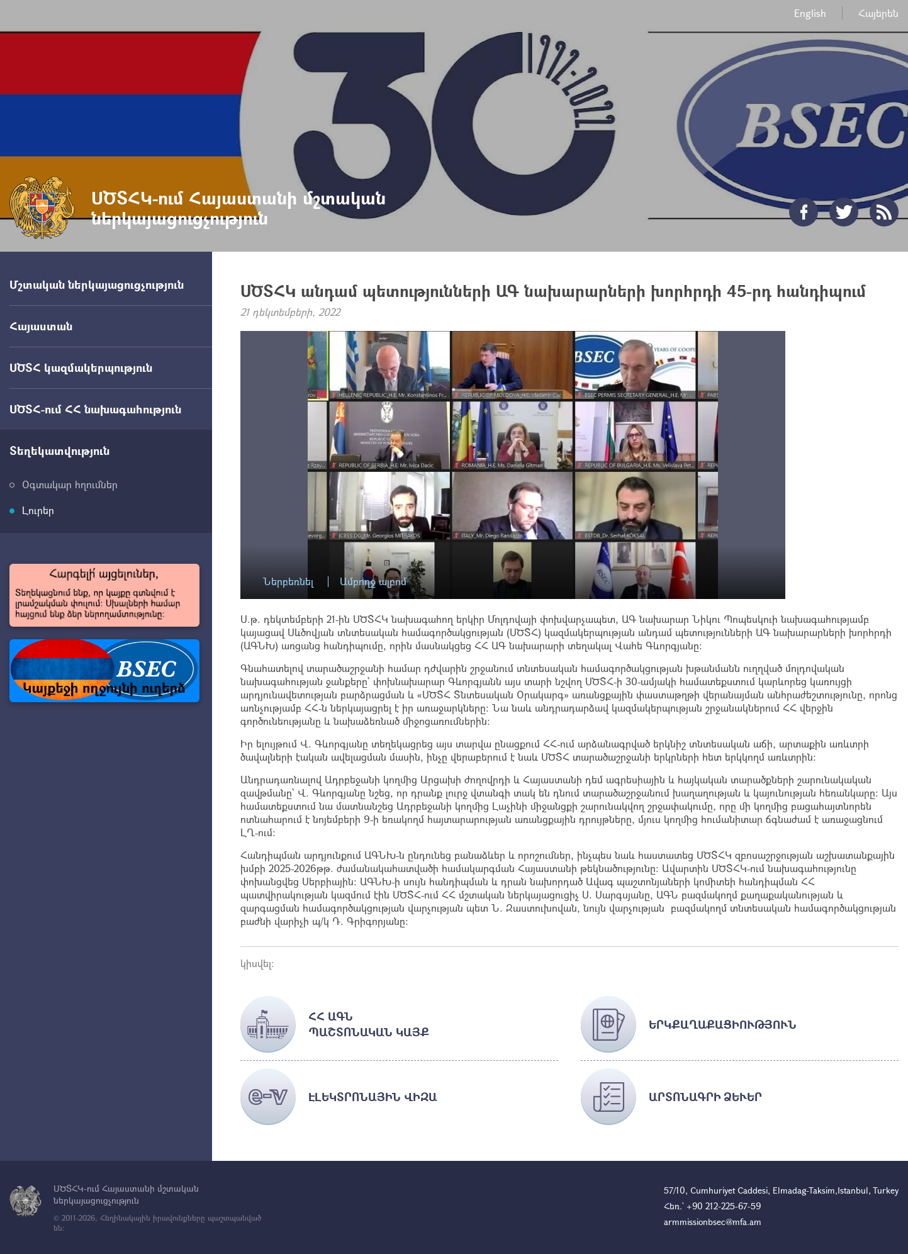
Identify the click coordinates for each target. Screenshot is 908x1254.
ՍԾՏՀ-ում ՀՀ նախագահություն (95, 409)
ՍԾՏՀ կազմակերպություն (80, 367)
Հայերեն (878, 13)
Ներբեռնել (288, 581)
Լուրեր (38, 510)
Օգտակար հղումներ (70, 484)
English (810, 13)
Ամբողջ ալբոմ (373, 581)
